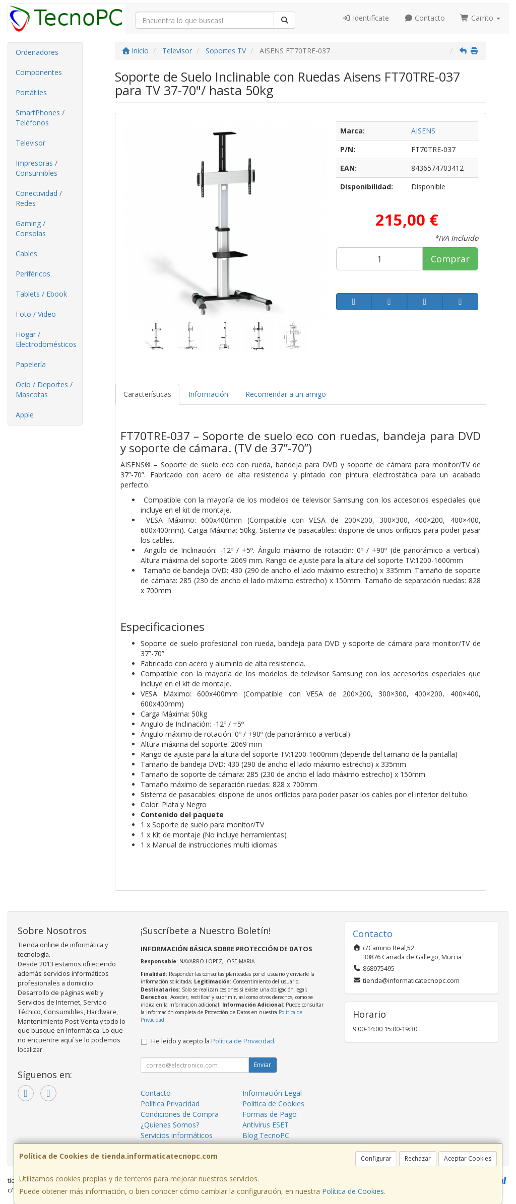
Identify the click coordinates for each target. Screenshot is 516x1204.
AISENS (423, 130)
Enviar (262, 1064)
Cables (26, 253)
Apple (25, 414)
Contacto (424, 18)
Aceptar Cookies (467, 1158)
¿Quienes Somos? (170, 1124)
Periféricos (33, 273)
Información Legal (272, 1093)
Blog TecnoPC (265, 1135)
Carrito (480, 18)
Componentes (39, 72)
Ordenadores (37, 52)
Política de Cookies (353, 1191)
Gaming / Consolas (31, 228)
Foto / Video (36, 314)
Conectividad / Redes (39, 198)
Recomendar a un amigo (285, 394)
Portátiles (31, 92)
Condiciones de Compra (180, 1114)
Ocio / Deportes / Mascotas (44, 389)
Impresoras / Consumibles (36, 168)
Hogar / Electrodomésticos (46, 339)
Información (208, 394)
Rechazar (418, 1158)
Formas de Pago (269, 1114)
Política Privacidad (170, 1103)
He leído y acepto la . (213, 1041)
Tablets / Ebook (41, 294)
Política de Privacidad (242, 1041)
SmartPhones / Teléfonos (40, 117)
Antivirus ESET (265, 1124)
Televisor (30, 143)
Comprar (450, 259)
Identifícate (365, 18)
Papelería (31, 364)
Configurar (376, 1158)
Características (147, 394)
